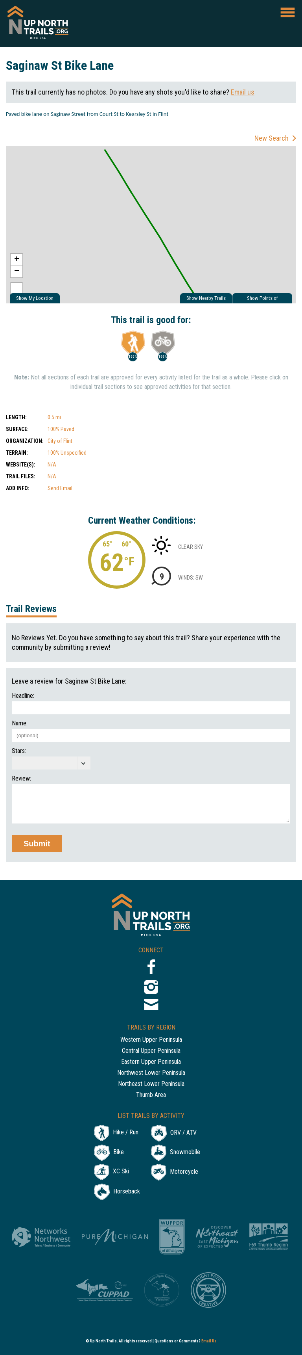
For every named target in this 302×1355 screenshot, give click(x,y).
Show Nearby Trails (206, 298)
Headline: (23, 696)
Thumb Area (151, 1095)
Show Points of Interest (262, 299)
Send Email (60, 488)
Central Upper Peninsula (151, 1051)
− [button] (16, 271)
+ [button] (16, 260)
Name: (20, 723)
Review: (21, 778)
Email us (242, 92)
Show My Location (34, 298)
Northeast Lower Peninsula (151, 1084)
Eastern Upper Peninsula (151, 1062)
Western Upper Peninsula (151, 1040)
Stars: (19, 751)
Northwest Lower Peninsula (151, 1073)
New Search (271, 138)
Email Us (209, 1341)
